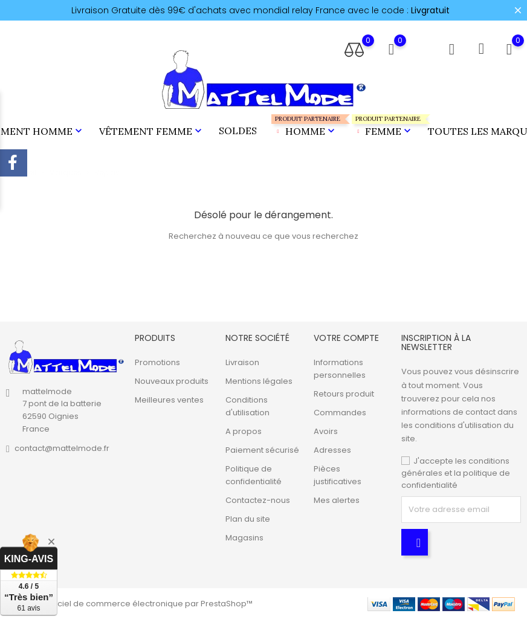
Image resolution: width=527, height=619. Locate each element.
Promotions (157, 362)
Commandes (340, 412)
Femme (383, 126)
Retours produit (344, 394)
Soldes (238, 131)
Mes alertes (337, 500)
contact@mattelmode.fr (62, 448)
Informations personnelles (340, 369)
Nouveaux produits (172, 381)
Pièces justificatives (337, 475)
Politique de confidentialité (253, 475)
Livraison (242, 362)
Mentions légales (259, 381)
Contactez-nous (257, 500)
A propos (243, 431)
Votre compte (346, 338)
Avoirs (326, 431)
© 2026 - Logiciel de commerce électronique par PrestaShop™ (129, 603)
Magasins (244, 537)
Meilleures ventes (169, 400)
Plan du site (247, 519)
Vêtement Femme (151, 131)
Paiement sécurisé (262, 450)
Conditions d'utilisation (247, 406)
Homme (304, 126)
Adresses (332, 450)
